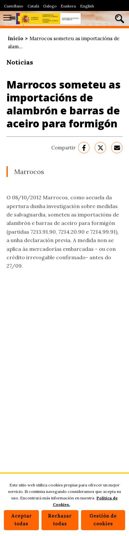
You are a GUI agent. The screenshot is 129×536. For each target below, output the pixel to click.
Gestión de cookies (103, 520)
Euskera (68, 6)
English (87, 6)
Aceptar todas (21, 520)
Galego (50, 6)
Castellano (13, 6)
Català (33, 6)
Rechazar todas (60, 520)
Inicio (15, 38)
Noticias (19, 62)
